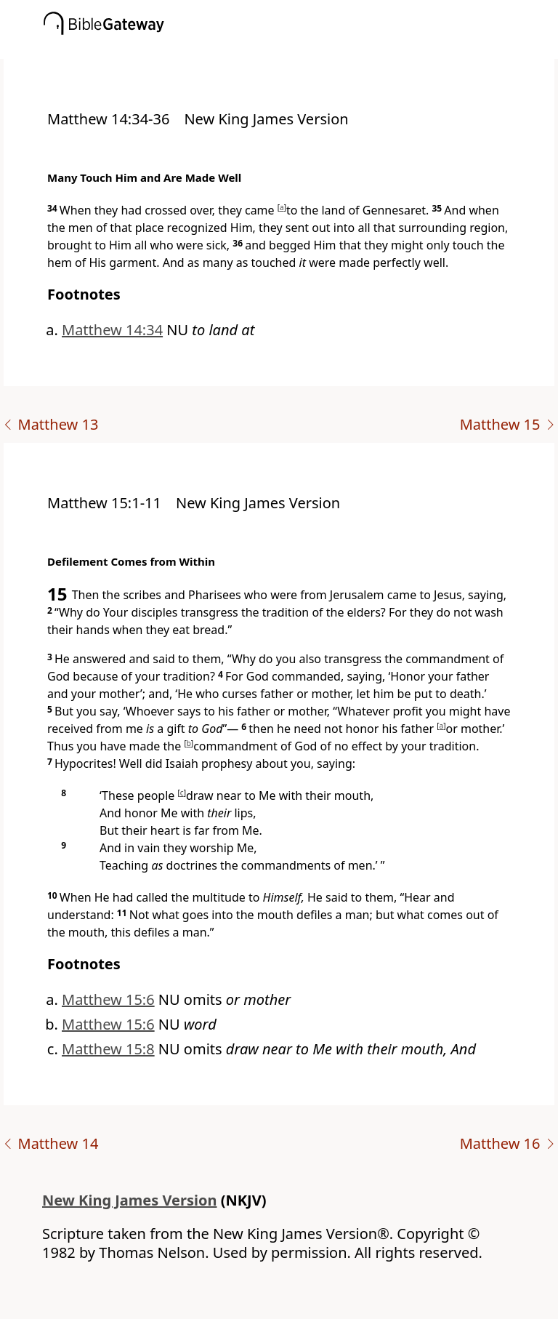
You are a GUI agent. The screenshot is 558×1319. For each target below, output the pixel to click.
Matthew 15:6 (108, 999)
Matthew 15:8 (108, 1049)
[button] (301, 49)
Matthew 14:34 (112, 330)
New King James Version (129, 1200)
